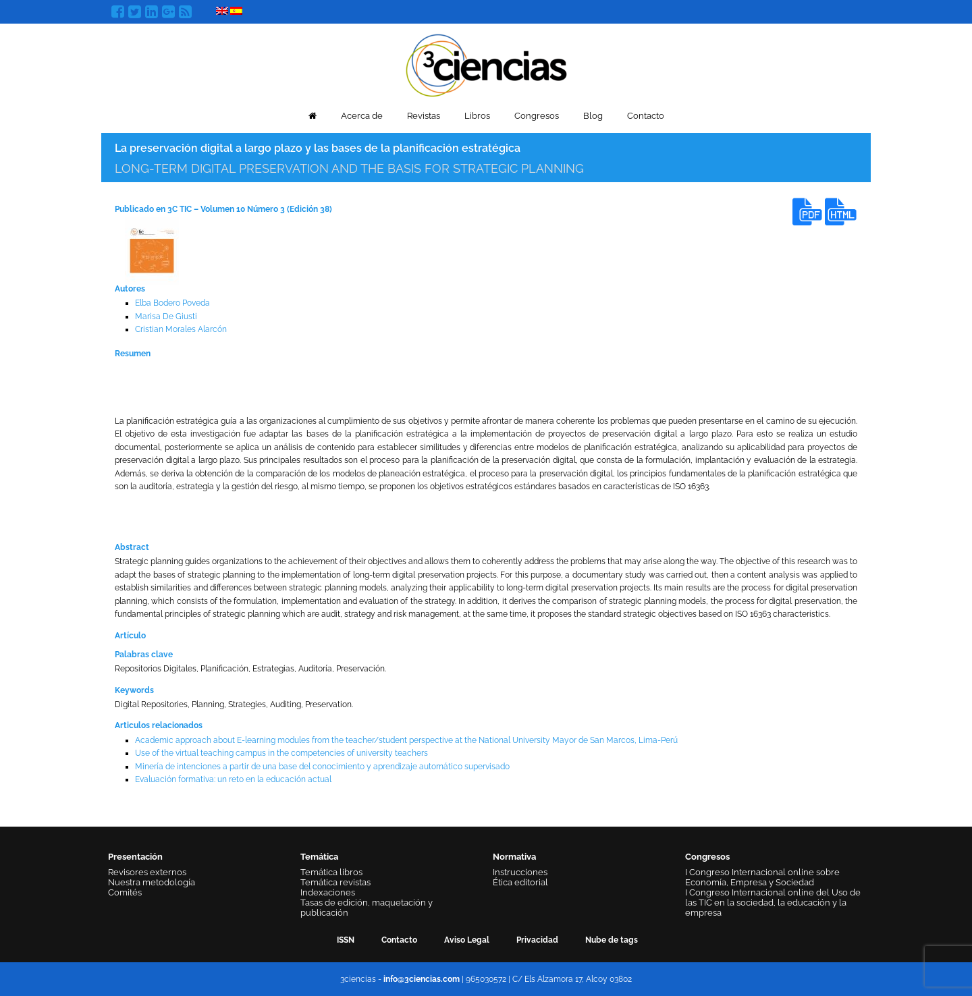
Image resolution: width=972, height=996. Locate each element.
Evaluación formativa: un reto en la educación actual (233, 779)
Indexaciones (327, 892)
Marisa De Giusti (166, 316)
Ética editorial (520, 882)
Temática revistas (335, 882)
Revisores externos (147, 872)
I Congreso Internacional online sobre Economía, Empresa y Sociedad (762, 877)
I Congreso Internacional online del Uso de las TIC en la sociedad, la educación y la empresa (773, 902)
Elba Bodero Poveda (172, 303)
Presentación (135, 857)
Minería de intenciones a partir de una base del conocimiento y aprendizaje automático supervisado (322, 766)
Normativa (514, 857)
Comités (125, 892)
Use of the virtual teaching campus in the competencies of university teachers (281, 753)
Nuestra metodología (151, 882)
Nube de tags (611, 940)
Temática (319, 857)
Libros (477, 116)
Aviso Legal (466, 940)
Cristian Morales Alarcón (181, 329)
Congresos (536, 116)
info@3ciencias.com (421, 979)
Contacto (645, 116)
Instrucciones (520, 872)
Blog (593, 116)
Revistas (423, 116)
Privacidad (537, 940)
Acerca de (362, 116)
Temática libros (331, 872)
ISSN (345, 940)
